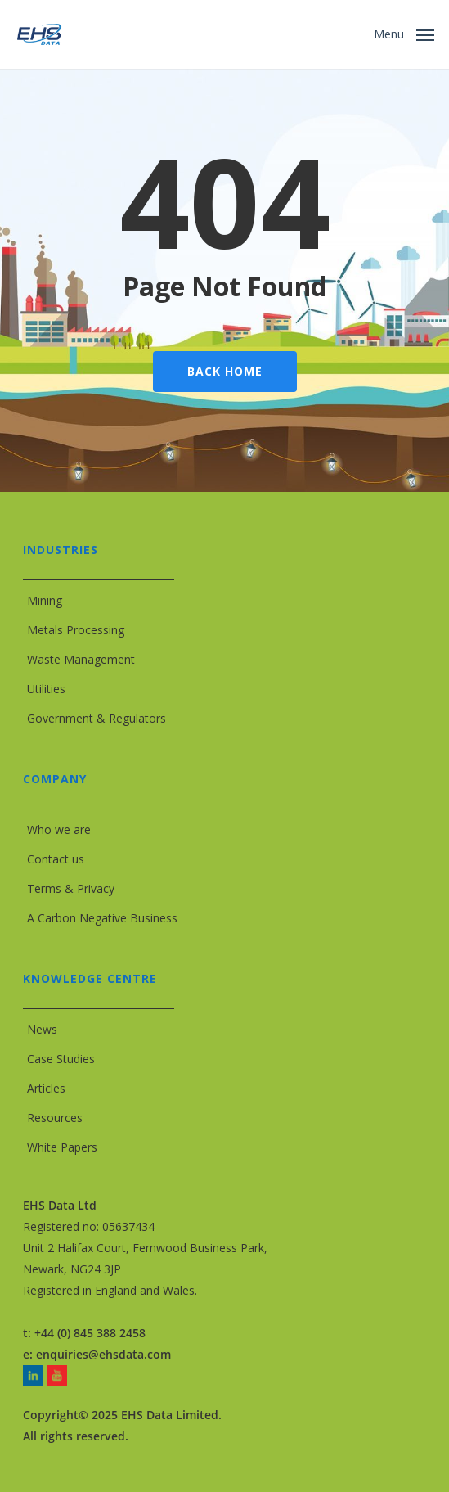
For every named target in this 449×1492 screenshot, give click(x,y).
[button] (404, 33)
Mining (44, 600)
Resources (55, 1117)
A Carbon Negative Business (102, 918)
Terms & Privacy (70, 888)
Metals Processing (75, 630)
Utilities (46, 688)
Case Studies (61, 1058)
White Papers (62, 1147)
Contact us (55, 859)
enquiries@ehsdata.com (103, 1354)
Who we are (59, 829)
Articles (46, 1088)
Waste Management (81, 659)
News (42, 1029)
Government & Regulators (96, 718)
